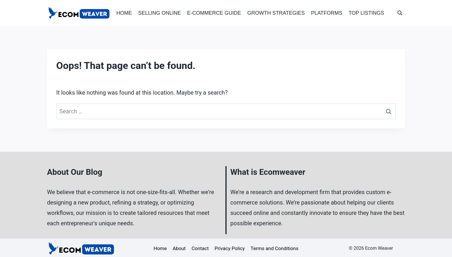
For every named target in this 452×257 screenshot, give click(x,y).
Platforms (326, 13)
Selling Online (159, 13)
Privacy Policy (229, 248)
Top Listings (366, 13)
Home (124, 13)
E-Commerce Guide (214, 13)
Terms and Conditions (274, 248)
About (179, 248)
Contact (200, 248)
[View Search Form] (400, 13)
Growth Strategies (276, 13)
